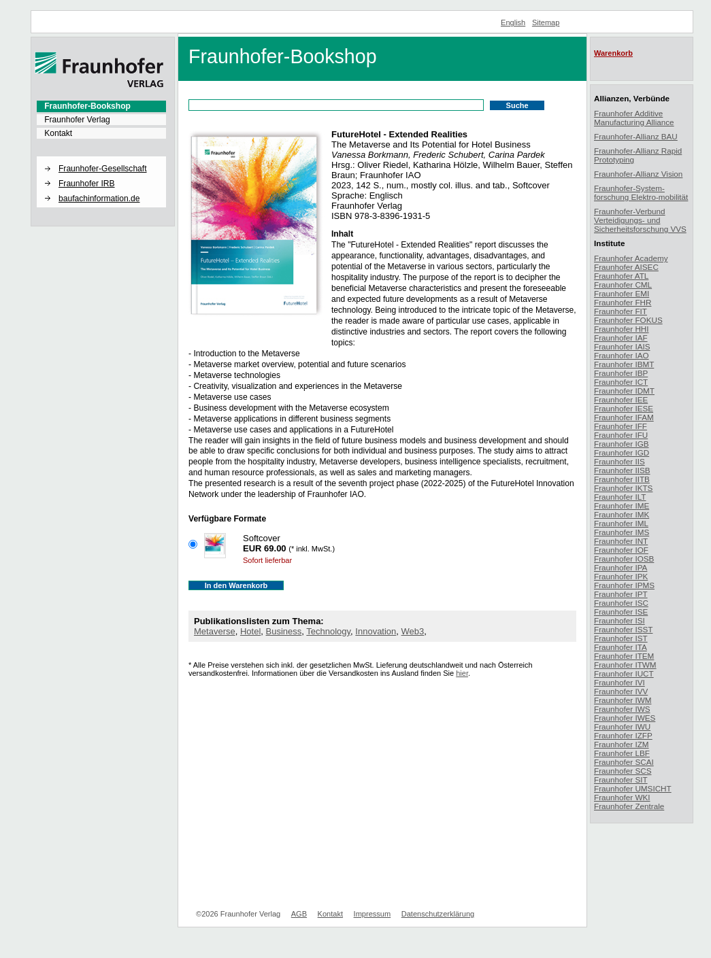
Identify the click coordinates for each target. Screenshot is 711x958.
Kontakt (58, 133)
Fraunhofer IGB (621, 443)
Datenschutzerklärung (437, 914)
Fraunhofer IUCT (624, 673)
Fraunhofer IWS (622, 708)
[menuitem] (101, 106)
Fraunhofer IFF (620, 426)
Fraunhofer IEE (621, 399)
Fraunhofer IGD (621, 452)
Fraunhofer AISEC (626, 266)
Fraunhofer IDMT (624, 390)
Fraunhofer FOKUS (628, 319)
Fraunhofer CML (623, 284)
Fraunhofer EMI (621, 293)
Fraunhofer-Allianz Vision (638, 173)
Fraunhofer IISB (622, 470)
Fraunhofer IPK (621, 576)
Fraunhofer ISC (621, 602)
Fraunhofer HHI (621, 328)
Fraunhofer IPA (620, 567)
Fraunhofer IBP (621, 373)
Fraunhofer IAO (621, 355)
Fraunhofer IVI (619, 682)
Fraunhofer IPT (621, 593)
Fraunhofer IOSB (624, 558)
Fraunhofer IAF (621, 337)
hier (462, 673)
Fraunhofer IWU (622, 726)
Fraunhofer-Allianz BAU (636, 136)
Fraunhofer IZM (621, 744)
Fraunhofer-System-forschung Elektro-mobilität (641, 192)
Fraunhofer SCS (622, 770)
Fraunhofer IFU (621, 434)
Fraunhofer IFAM (624, 417)
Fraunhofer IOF (621, 549)
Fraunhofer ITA (620, 647)
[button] (101, 157)
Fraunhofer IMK (621, 514)
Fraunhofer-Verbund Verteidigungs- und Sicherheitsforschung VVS (640, 220)
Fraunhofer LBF (622, 753)
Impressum (372, 914)
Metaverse (214, 631)
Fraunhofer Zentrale (629, 806)
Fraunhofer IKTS (623, 487)
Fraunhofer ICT (621, 381)
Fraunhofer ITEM (624, 655)
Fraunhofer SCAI (624, 761)
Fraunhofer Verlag (77, 119)
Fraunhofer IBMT (624, 364)
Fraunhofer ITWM (625, 664)
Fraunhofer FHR (622, 302)
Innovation (375, 631)
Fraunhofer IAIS (622, 346)
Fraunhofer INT (621, 540)
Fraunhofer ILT (620, 496)
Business (284, 631)
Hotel (250, 631)
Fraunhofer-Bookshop (87, 106)
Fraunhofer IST (621, 638)
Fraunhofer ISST (623, 629)
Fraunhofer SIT (621, 779)
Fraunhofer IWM (622, 700)
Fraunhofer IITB (622, 479)
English (513, 22)
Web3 (413, 631)
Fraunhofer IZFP (623, 735)
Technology (328, 631)
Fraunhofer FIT (620, 311)
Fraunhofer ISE (621, 611)
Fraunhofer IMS (621, 532)
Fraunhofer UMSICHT (633, 788)
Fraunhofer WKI (622, 797)
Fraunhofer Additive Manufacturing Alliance (634, 117)
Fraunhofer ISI (619, 620)
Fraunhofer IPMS (624, 585)
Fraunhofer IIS (619, 461)
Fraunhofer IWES (624, 717)
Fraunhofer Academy (631, 258)
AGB (299, 914)
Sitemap (546, 22)
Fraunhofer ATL (621, 275)
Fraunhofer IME (621, 505)
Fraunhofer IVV (621, 691)
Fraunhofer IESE (623, 408)
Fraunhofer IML (621, 523)
